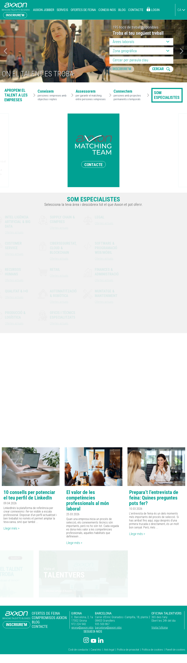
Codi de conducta (78, 650)
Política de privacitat (128, 650)
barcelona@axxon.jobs (107, 628)
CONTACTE (93, 164)
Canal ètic (96, 650)
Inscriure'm (15, 15)
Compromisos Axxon (48, 618)
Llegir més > (12, 529)
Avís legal (109, 650)
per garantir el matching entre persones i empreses (92, 95)
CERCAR (158, 69)
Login (155, 10)
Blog (122, 10)
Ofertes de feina (83, 10)
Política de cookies (152, 650)
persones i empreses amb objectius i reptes (54, 95)
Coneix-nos (107, 10)
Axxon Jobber (43, 10)
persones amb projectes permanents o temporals (130, 95)
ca (179, 10)
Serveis (62, 10)
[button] (181, 51)
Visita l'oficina (159, 628)
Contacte (135, 10)
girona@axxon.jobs (80, 628)
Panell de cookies (175, 650)
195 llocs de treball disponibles (136, 27)
